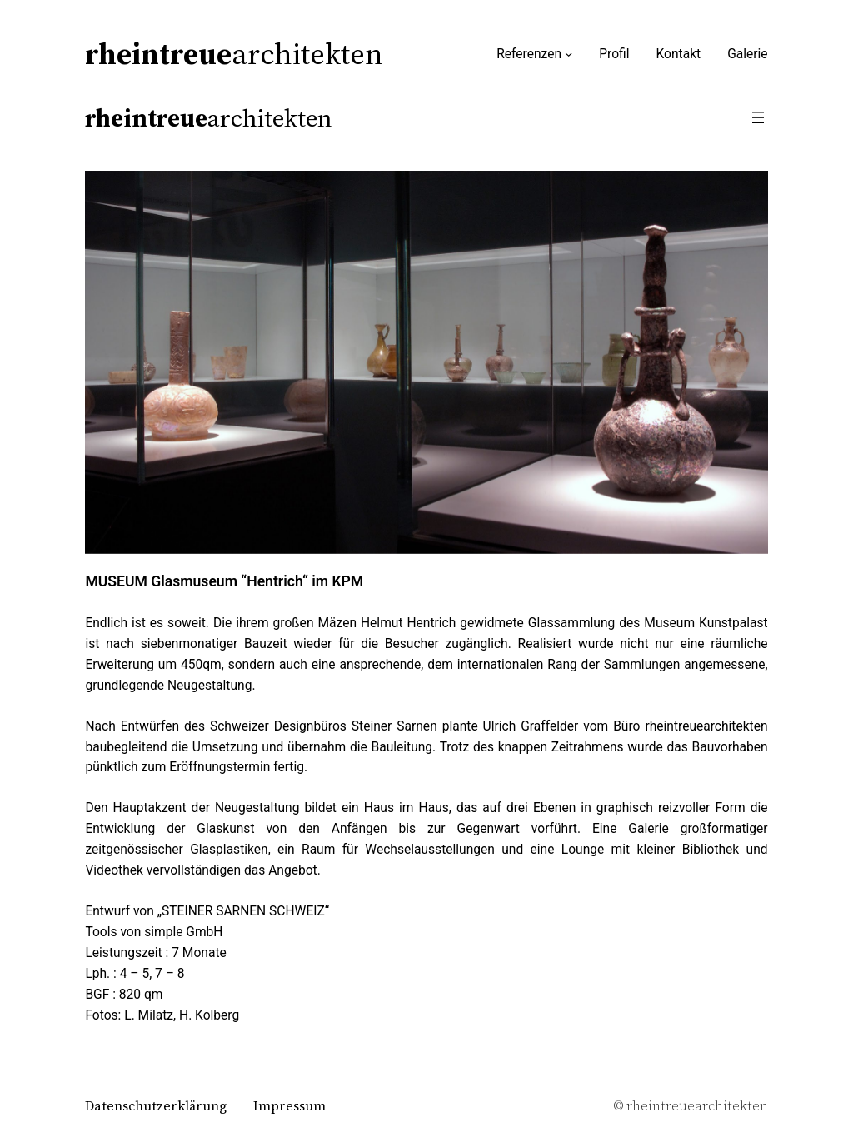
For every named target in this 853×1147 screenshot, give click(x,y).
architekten (234, 53)
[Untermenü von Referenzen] (568, 53)
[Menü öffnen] (758, 117)
